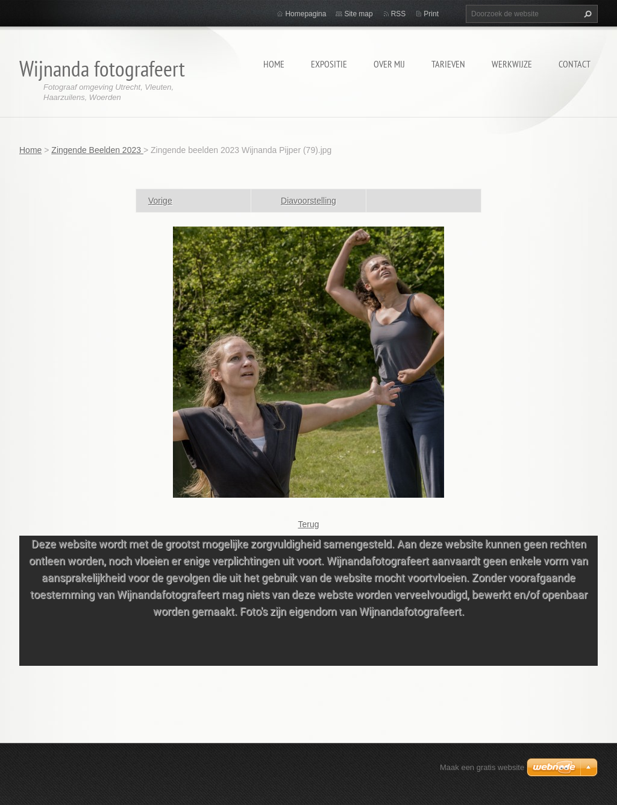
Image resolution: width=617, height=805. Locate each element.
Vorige (160, 200)
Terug (308, 524)
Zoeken (586, 14)
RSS (398, 14)
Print (431, 14)
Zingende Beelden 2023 (97, 150)
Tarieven (448, 64)
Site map (358, 14)
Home (273, 64)
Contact (574, 64)
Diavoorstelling (308, 200)
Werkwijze (512, 64)
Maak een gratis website (482, 767)
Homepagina (305, 14)
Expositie (329, 64)
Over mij (389, 64)
